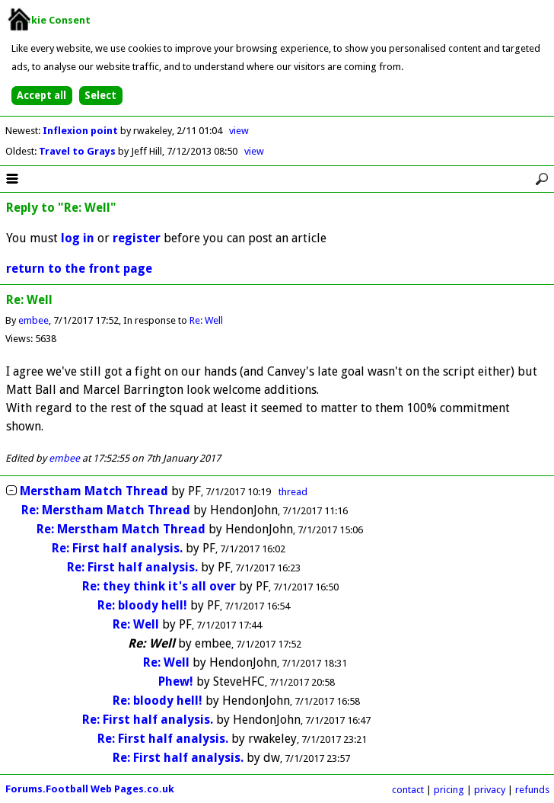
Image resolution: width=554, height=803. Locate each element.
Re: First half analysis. (119, 548)
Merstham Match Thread (94, 491)
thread (293, 491)
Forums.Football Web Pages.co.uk (89, 789)
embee (33, 320)
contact (408, 789)
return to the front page (79, 268)
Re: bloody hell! (142, 605)
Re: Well (206, 320)
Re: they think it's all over (159, 586)
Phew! (175, 681)
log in (77, 238)
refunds (532, 789)
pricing (449, 789)
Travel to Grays (78, 151)
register (137, 238)
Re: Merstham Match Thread (105, 510)
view (239, 130)
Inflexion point (81, 130)
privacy (489, 789)
